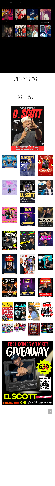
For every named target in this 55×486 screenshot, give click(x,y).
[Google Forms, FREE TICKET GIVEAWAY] (27, 443)
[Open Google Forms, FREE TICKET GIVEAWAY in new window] (50, 411)
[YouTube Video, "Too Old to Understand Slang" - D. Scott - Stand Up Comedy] (27, 57)
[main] (27, 79)
